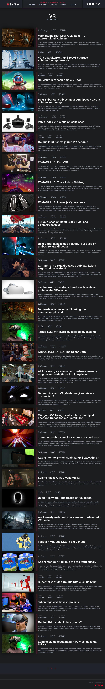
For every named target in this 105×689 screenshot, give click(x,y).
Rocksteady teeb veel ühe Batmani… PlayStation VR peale (70, 519)
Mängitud (53, 347)
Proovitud (53, 157)
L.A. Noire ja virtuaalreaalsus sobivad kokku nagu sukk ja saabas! (67, 267)
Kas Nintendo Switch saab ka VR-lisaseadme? (68, 457)
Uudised (32, 5)
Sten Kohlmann (42, 260)
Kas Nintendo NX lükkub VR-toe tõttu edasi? (67, 561)
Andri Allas (41, 52)
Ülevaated (43, 5)
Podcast (73, 5)
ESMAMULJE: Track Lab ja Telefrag (61, 182)
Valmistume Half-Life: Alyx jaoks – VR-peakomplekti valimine (63, 37)
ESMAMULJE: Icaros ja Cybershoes (61, 202)
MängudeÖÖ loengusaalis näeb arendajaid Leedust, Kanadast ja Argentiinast (66, 416)
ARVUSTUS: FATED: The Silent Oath (62, 351)
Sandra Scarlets (42, 94)
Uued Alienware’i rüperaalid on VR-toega (64, 497)
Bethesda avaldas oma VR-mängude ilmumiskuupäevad (62, 311)
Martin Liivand (42, 282)
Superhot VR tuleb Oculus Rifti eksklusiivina (67, 581)
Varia (52, 260)
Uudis (49, 52)
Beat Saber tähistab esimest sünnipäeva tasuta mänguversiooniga (69, 101)
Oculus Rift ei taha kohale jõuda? (60, 622)
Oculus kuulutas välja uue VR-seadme (63, 142)
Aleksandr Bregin (43, 31)
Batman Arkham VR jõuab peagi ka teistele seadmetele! (66, 395)
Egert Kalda (41, 75)
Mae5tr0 (40, 493)
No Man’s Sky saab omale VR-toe (60, 79)
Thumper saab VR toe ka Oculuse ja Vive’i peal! (69, 437)
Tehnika (54, 31)
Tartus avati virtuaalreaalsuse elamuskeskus (67, 331)
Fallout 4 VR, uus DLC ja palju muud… (63, 541)
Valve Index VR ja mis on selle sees (61, 121)
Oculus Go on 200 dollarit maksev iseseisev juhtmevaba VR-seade (67, 289)
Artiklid (54, 5)
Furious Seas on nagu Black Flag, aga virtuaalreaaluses (63, 223)
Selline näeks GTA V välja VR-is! (59, 477)
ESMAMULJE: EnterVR (53, 162)
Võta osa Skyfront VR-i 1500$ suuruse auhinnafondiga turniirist (63, 59)
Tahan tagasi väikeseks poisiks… (60, 602)
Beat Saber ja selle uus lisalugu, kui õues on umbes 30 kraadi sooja (67, 245)
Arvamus (50, 597)
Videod (63, 5)
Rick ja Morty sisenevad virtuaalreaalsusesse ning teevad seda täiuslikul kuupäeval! (68, 373)
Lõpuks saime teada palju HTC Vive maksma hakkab (67, 643)
